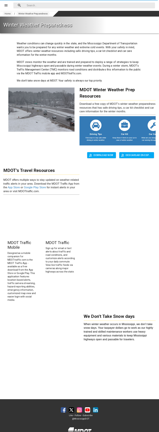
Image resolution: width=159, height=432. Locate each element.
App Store (14, 187)
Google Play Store (35, 187)
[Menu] (6, 5)
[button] (137, 155)
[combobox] (84, 5)
